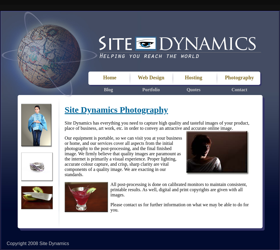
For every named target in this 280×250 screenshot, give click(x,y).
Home (109, 78)
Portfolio (151, 89)
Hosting (193, 78)
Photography (239, 78)
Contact (239, 89)
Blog (108, 89)
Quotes (194, 89)
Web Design (151, 78)
